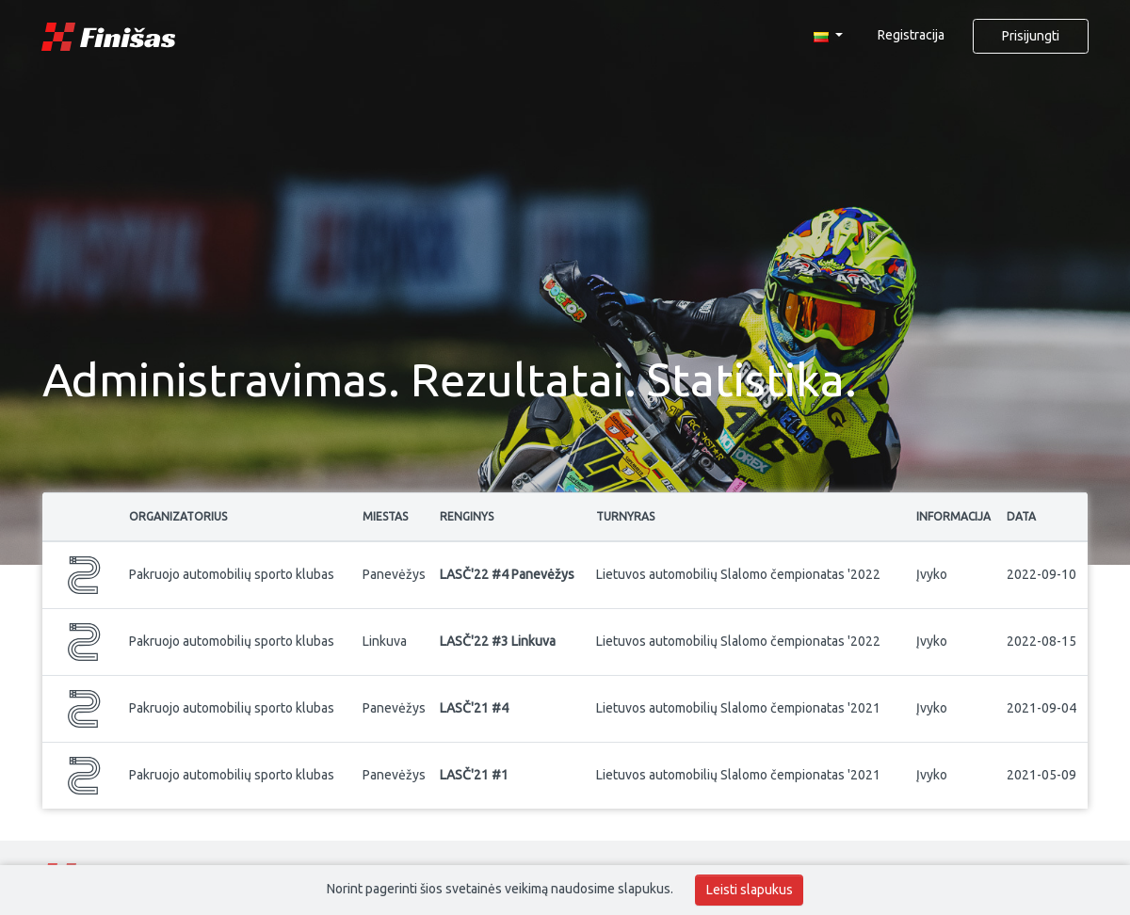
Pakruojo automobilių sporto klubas (231, 574)
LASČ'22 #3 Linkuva (498, 641)
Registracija (911, 34)
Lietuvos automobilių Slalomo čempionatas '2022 (738, 574)
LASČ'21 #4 (474, 707)
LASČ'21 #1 (474, 774)
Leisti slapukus (749, 889)
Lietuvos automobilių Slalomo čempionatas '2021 (738, 707)
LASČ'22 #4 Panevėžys (507, 574)
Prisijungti (1030, 35)
